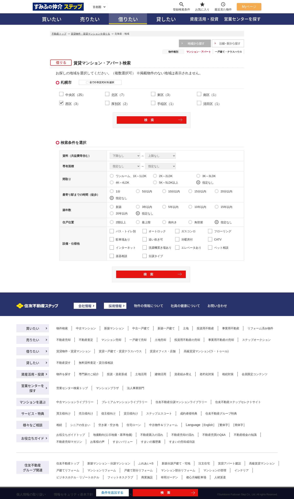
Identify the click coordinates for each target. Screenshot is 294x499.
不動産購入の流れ (151, 434)
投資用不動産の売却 (187, 339)
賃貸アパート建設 (229, 463)
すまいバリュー (123, 441)
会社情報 (84, 305)
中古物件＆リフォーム (163, 425)
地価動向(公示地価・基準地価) (112, 434)
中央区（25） (75, 95)
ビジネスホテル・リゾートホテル (77, 477)
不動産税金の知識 (245, 434)
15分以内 (197, 191)
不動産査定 (86, 339)
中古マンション (86, 328)
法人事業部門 (135, 388)
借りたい (128, 19)
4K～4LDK (119, 182)
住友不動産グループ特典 (221, 413)
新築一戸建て (166, 328)
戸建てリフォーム (67, 470)
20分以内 (224, 191)
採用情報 (115, 305)
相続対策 (228, 374)
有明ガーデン (169, 477)
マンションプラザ (107, 388)
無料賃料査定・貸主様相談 (96, 362)
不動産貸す (63, 362)
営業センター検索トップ (72, 388)
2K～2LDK (163, 176)
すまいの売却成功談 (182, 441)
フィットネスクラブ (120, 477)
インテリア (241, 470)
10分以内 (171, 191)
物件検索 (62, 328)
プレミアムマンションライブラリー (124, 402)
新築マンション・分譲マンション (108, 463)
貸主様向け (131, 413)
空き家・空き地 (108, 425)
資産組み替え (183, 374)
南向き (169, 222)
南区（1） (210, 95)
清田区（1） (212, 104)
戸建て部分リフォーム (138, 470)
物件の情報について (148, 305)
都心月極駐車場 (196, 477)
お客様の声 (97, 441)
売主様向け (86, 413)
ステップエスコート (159, 413)
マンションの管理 (214, 470)
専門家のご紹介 (89, 374)
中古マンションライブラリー (75, 402)
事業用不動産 (230, 328)
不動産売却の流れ (182, 434)
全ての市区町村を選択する (100, 82)
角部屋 (195, 222)
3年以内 (144, 207)
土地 (186, 328)
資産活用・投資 (204, 19)
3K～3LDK (206, 176)
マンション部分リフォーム (178, 470)
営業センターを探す (242, 19)
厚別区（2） (120, 104)
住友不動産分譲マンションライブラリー (181, 402)
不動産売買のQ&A (214, 434)
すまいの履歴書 (151, 441)
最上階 (143, 222)
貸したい (166, 19)
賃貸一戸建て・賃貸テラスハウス (120, 351)
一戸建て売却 (138, 339)
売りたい (90, 19)
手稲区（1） (166, 104)
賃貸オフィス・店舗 (163, 351)
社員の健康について (185, 305)
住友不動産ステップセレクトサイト (238, 402)
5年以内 (170, 207)
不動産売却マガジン (69, 441)
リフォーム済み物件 (260, 328)
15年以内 (224, 207)
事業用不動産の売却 (221, 339)
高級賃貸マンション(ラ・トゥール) (206, 351)
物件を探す (63, 374)
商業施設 (147, 477)
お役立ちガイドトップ (70, 434)
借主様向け (108, 413)
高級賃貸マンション (262, 463)
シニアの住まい (80, 425)
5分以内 (144, 191)
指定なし (205, 182)
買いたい (51, 19)
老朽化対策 (207, 374)
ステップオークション (256, 339)
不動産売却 (63, 339)
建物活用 (160, 374)
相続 (59, 425)
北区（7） (118, 95)
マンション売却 (111, 339)
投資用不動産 (205, 328)
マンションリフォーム (101, 470)
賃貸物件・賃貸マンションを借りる (90, 33)
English (208, 425)
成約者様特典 (188, 413)
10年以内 (197, 207)
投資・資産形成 (117, 374)
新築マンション (114, 328)
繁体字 (223, 425)
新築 (115, 207)
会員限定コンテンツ (254, 374)
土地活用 (141, 374)
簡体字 (239, 425)
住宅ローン (134, 425)
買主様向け (63, 413)
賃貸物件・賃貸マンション (73, 351)
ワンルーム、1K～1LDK (128, 176)
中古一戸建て (140, 328)
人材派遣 (220, 477)
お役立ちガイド (32, 438)
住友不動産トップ (67, 463)
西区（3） (72, 104)
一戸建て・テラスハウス (228, 51)
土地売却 (160, 339)
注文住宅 (204, 463)
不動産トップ (59, 33)
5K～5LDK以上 (165, 182)
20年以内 (119, 213)
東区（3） (164, 95)
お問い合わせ (217, 305)
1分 (115, 191)
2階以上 (118, 222)
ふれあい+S (146, 463)
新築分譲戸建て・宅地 (176, 463)
